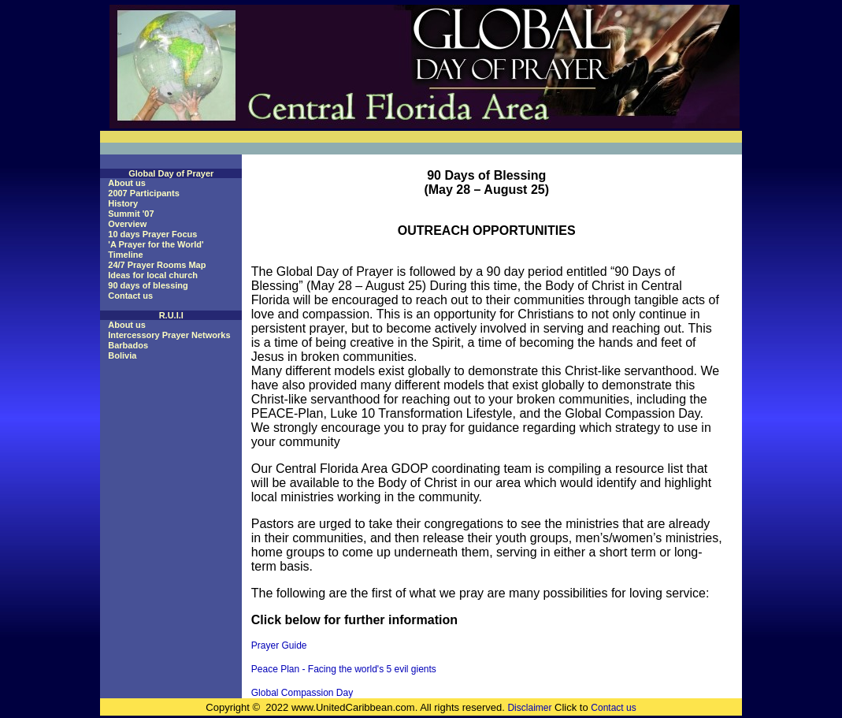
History (123, 203)
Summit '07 (131, 213)
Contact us (130, 295)
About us (127, 183)
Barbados (128, 345)
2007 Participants (144, 193)
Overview (127, 224)
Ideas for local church (153, 275)
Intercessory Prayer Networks (169, 335)
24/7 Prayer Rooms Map (157, 265)
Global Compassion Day (302, 692)
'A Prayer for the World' (155, 244)
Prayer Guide (279, 645)
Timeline (125, 254)
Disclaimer (529, 707)
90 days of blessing (147, 285)
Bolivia (122, 355)
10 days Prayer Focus (152, 234)
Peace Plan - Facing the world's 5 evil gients (343, 669)
